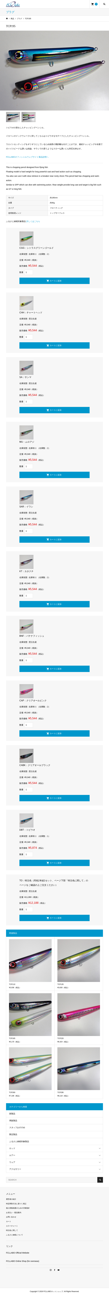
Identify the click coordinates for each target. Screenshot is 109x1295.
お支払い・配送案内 (13, 1213)
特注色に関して (12, 1230)
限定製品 (13, 1134)
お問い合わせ (11, 1217)
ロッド (12, 1148)
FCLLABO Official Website (17, 1253)
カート (8, 1221)
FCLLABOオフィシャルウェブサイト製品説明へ (27, 157)
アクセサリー (15, 1169)
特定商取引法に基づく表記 (16, 1204)
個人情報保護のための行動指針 (18, 1208)
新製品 (12, 1114)
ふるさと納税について (14, 1235)
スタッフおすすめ (17, 1127)
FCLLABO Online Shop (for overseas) (22, 1261)
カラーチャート (12, 1226)
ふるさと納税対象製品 (19, 1141)
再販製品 (13, 1120)
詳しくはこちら (33, 221)
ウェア (12, 1162)
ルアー (12, 1155)
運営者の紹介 (11, 1199)
